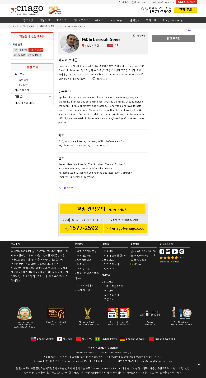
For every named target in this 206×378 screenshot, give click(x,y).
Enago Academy (172, 20)
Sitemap (167, 361)
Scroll (199, 364)
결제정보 (135, 20)
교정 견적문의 (103, 210)
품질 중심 (23, 79)
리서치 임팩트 (81, 20)
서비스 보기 (123, 2)
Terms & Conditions (150, 361)
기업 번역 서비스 (112, 264)
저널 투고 (45, 20)
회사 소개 (151, 20)
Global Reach (139, 2)
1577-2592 (160, 12)
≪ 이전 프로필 (65, 187)
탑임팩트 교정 (84, 260)
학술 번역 (61, 20)
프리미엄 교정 (84, 255)
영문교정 (28, 20)
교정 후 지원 (83, 268)
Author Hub (83, 290)
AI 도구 (99, 20)
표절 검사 (109, 299)
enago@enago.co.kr (163, 2)
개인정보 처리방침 (127, 361)
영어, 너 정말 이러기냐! (27, 103)
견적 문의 (185, 9)
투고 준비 (82, 264)
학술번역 (108, 251)
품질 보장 (32, 74)
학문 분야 (32, 96)
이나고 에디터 (22, 90)
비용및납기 (109, 260)
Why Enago (116, 20)
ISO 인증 (23, 84)
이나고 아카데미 (85, 285)
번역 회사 (109, 268)
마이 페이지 (186, 2)
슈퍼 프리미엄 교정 (86, 251)
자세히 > (15, 280)
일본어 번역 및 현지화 (115, 255)
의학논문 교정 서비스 (88, 273)
